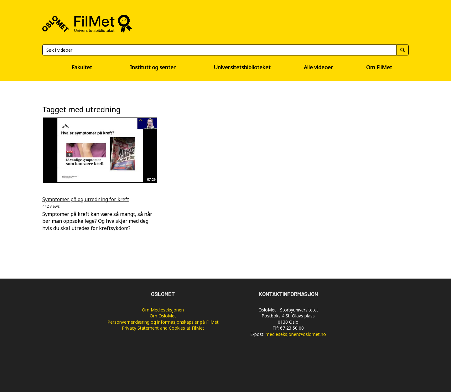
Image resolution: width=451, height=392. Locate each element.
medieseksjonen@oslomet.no (296, 334)
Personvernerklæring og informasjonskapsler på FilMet (163, 322)
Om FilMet (379, 67)
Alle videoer (318, 67)
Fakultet (81, 67)
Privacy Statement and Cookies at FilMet (163, 328)
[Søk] (219, 49)
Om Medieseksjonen (163, 310)
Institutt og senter (153, 67)
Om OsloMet (163, 316)
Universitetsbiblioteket (242, 67)
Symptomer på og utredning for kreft (85, 199)
